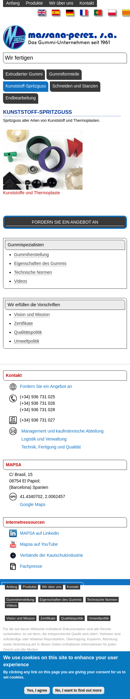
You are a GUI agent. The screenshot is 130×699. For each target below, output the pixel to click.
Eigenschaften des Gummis (40, 263)
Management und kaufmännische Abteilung (62, 431)
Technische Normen (33, 272)
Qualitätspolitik (28, 332)
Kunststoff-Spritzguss (26, 86)
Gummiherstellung (31, 254)
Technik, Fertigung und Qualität (51, 446)
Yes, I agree (37, 694)
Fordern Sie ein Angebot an (65, 222)
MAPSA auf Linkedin (39, 533)
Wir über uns (51, 587)
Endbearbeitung (21, 97)
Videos (20, 281)
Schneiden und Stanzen (75, 86)
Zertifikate (23, 323)
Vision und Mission (32, 314)
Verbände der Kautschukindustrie (51, 555)
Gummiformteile (64, 74)
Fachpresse (31, 566)
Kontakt (73, 587)
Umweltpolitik (26, 341)
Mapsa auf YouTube (39, 544)
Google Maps (32, 504)
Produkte (29, 587)
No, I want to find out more (78, 694)
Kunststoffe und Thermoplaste (31, 192)
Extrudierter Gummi (24, 74)
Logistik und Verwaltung (44, 439)
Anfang (11, 587)
